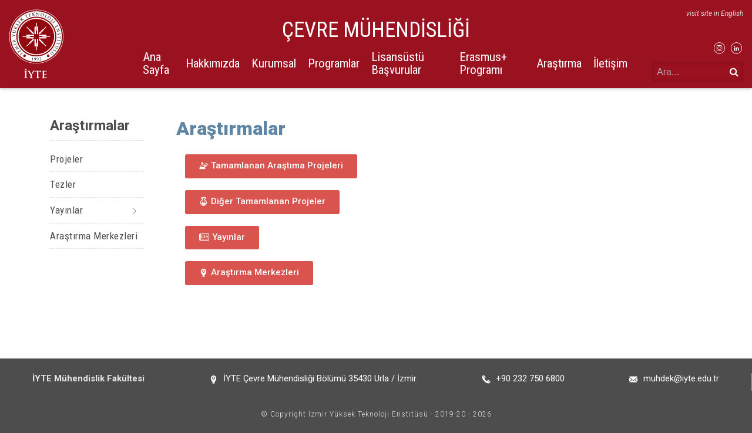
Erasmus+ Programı (483, 63)
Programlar (334, 63)
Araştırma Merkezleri (93, 236)
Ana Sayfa (156, 63)
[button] (271, 166)
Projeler (66, 159)
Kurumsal (273, 63)
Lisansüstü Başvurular (397, 63)
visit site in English (714, 13)
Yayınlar (66, 210)
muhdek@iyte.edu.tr (681, 378)
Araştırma (559, 63)
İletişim (610, 63)
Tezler (63, 184)
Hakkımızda (213, 63)
